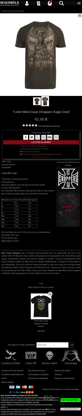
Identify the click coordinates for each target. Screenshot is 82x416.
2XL (49, 137)
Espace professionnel (64, 378)
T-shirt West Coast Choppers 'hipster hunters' (41, 323)
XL (43, 137)
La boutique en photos (38, 374)
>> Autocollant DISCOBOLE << (41, 157)
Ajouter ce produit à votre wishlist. (33, 146)
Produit (41, 283)
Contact (58, 374)
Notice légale (7, 382)
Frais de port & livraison (29, 152)
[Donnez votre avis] (53, 126)
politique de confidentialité (37, 414)
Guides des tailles (63, 370)
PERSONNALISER (70, 409)
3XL (56, 137)
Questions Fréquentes (38, 378)
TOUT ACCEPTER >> (70, 400)
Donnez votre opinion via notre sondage (61, 389)
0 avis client (42, 126)
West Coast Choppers (17, 11)
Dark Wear (4, 11)
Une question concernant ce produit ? (34, 149)
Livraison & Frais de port (12, 370)
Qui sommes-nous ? (37, 370)
